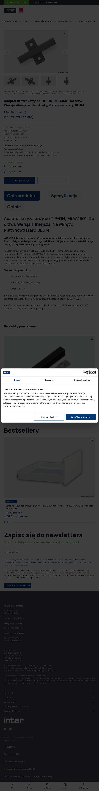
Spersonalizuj (49, 417)
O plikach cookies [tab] (81, 380)
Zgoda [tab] (17, 380)
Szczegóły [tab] (49, 380)
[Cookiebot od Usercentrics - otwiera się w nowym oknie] (84, 372)
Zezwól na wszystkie (80, 417)
